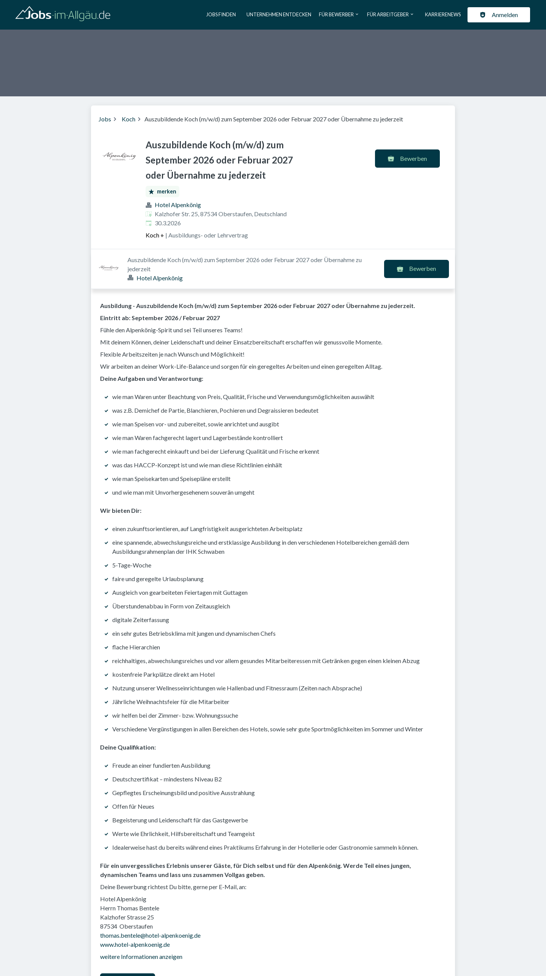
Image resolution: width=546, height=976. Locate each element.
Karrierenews (443, 14)
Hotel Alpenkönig (178, 204)
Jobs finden (221, 14)
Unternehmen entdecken (278, 14)
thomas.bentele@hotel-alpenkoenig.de (150, 895)
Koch (128, 119)
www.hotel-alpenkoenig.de (135, 904)
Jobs (105, 119)
